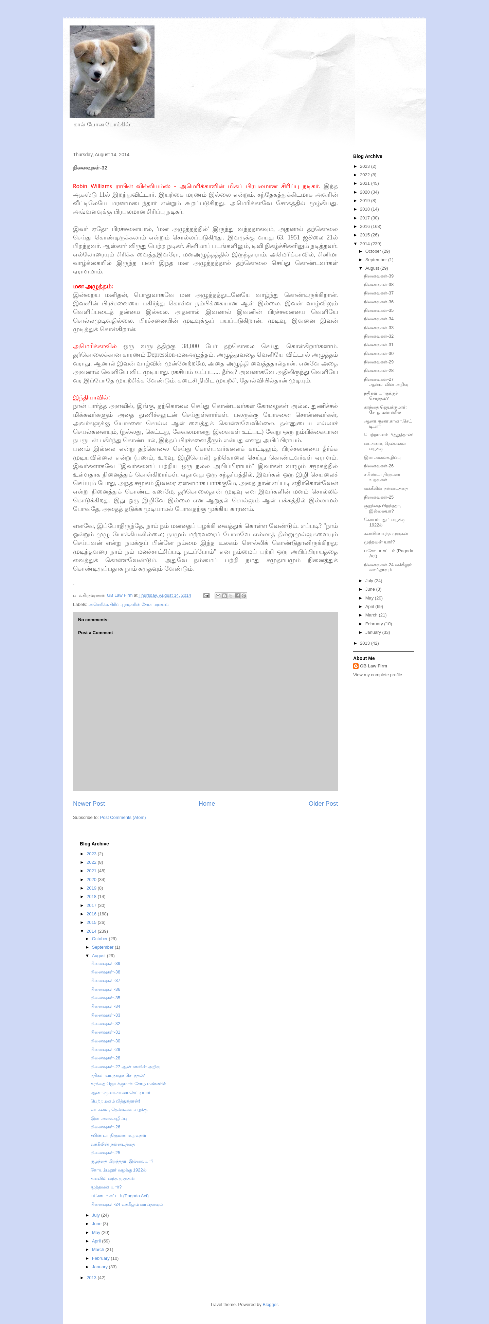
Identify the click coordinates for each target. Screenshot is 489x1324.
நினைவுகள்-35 (379, 310)
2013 (365, 643)
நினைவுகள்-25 (379, 497)
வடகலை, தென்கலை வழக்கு (119, 1109)
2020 (365, 192)
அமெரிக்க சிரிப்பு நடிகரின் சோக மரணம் (128, 604)
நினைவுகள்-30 (379, 353)
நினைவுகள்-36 (379, 301)
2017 (365, 217)
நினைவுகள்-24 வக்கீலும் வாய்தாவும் (388, 567)
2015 (365, 234)
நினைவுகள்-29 (379, 361)
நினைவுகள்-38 (379, 284)
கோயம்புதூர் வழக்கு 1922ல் (118, 1170)
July (370, 580)
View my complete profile (377, 674)
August (372, 268)
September (376, 259)
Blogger (270, 1304)
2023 (365, 166)
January (373, 632)
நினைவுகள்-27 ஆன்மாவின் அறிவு (386, 382)
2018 (365, 209)
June (370, 589)
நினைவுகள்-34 (379, 318)
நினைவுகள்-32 (379, 336)
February (374, 623)
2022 (365, 174)
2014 (365, 243)
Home (207, 803)
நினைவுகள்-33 (379, 327)
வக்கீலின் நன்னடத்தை (386, 488)
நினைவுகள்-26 (379, 465)
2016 (365, 226)
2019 (365, 200)
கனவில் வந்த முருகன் (386, 533)
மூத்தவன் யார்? (379, 541)
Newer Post (89, 803)
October (373, 251)
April (370, 606)
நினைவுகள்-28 (379, 370)
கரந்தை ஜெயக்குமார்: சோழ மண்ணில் (385, 410)
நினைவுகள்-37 (379, 293)
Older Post (323, 803)
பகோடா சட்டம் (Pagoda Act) (119, 1195)
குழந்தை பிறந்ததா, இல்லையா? (382, 508)
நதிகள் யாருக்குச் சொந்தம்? (381, 396)
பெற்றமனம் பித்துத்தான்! (388, 434)
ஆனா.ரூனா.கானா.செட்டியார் (120, 1092)
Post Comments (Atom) (123, 817)
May (370, 598)
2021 (365, 183)
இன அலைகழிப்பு (382, 457)
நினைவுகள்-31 (379, 344)
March (372, 615)
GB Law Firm (373, 665)
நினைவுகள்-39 (379, 276)
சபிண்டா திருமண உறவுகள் (382, 477)
